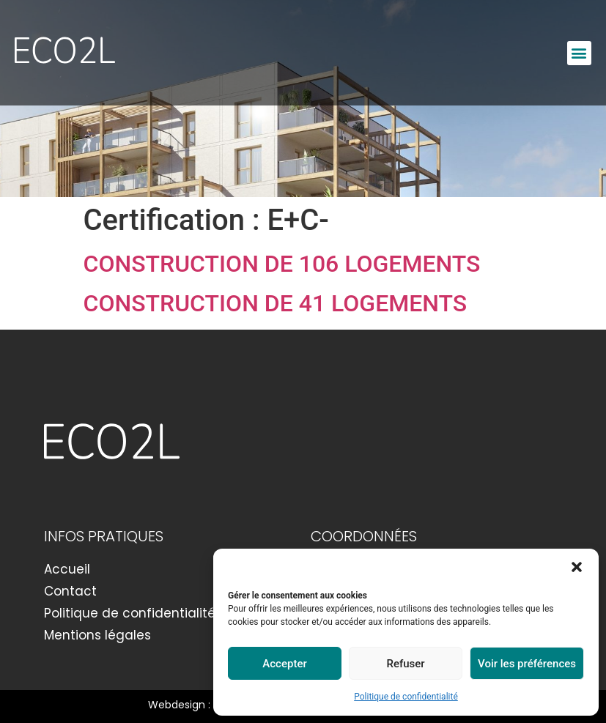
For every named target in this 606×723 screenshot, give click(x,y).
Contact (70, 591)
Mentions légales (97, 635)
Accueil (67, 569)
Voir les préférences (527, 663)
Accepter (284, 663)
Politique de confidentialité (406, 697)
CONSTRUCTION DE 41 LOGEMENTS (276, 303)
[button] (576, 567)
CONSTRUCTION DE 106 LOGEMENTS (282, 264)
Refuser (405, 663)
